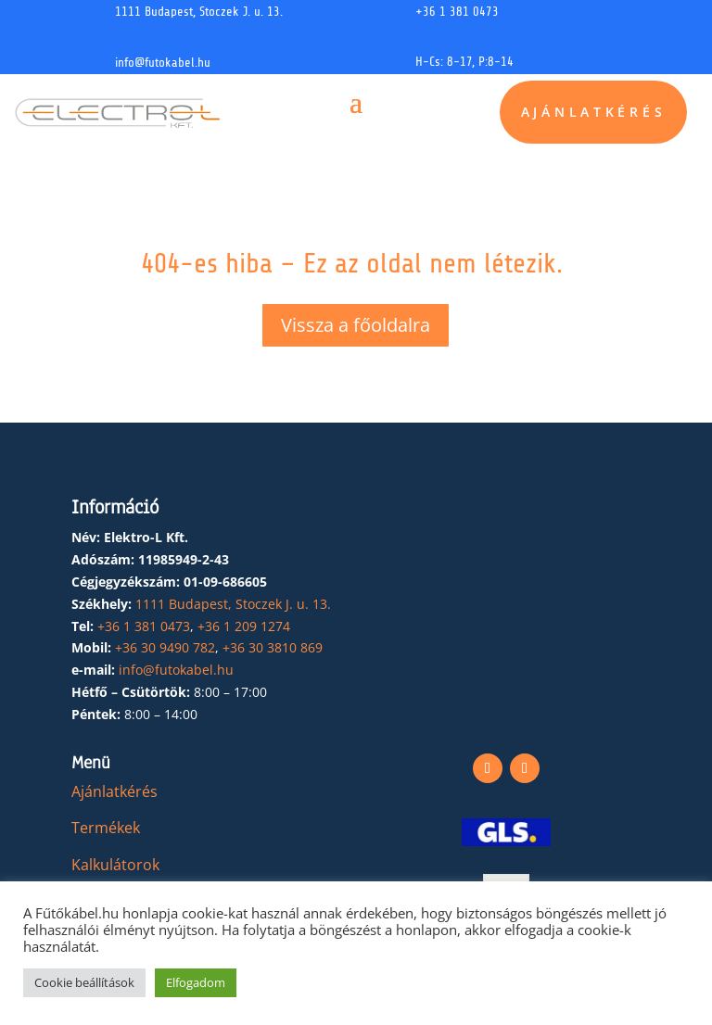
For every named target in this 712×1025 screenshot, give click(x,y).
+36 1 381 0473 (457, 12)
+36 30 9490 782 (165, 647)
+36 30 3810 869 (272, 647)
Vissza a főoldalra (355, 324)
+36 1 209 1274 (243, 626)
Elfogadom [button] (195, 982)
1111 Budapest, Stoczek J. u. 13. (199, 12)
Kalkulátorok (115, 864)
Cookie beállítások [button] (84, 982)
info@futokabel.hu (162, 63)
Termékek (105, 827)
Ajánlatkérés (593, 112)
